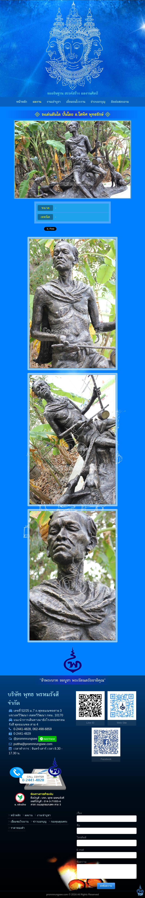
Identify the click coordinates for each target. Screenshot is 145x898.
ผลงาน (37, 102)
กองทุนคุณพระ (59, 821)
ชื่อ (78, 825)
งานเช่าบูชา (54, 102)
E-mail (80, 849)
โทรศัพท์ (81, 837)
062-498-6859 (42, 729)
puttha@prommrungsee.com (33, 744)
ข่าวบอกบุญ (98, 102)
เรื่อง (79, 813)
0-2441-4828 (22, 729)
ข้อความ (81, 861)
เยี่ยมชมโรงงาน (75, 102)
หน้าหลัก (21, 102)
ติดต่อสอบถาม (120, 102)
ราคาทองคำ (18, 828)
